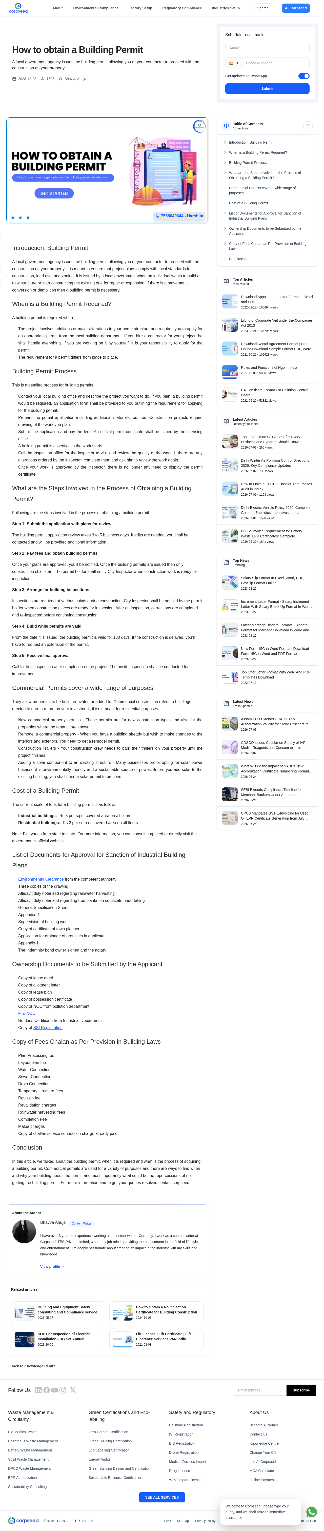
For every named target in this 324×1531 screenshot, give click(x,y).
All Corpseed (296, 8)
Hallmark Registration (186, 1425)
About (57, 9)
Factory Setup (140, 9)
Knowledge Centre (264, 1443)
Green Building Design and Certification (120, 1468)
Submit (267, 89)
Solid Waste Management (28, 1459)
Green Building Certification (110, 1441)
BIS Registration (182, 1443)
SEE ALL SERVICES (162, 1497)
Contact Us (258, 1434)
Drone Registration (184, 1452)
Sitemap (183, 1521)
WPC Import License (185, 1480)
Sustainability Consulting (27, 1487)
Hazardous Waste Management (33, 1441)
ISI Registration (181, 1434)
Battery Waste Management (30, 1450)
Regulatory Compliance (182, 9)
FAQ (167, 1521)
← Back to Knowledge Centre (30, 1366)
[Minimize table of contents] (308, 125)
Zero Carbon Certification (108, 1432)
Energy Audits (99, 1459)
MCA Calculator (262, 1471)
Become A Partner (264, 1425)
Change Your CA (263, 1452)
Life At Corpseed (263, 1462)
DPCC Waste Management (29, 1468)
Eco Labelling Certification (109, 1450)
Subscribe (301, 1390)
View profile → (52, 1267)
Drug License (179, 1471)
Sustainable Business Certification (115, 1478)
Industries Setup (226, 9)
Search (262, 8)
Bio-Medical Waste (22, 1432)
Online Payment (262, 1480)
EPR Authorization (22, 1478)
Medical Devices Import (187, 1462)
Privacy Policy (205, 1521)
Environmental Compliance (95, 9)
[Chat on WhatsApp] (311, 1512)
